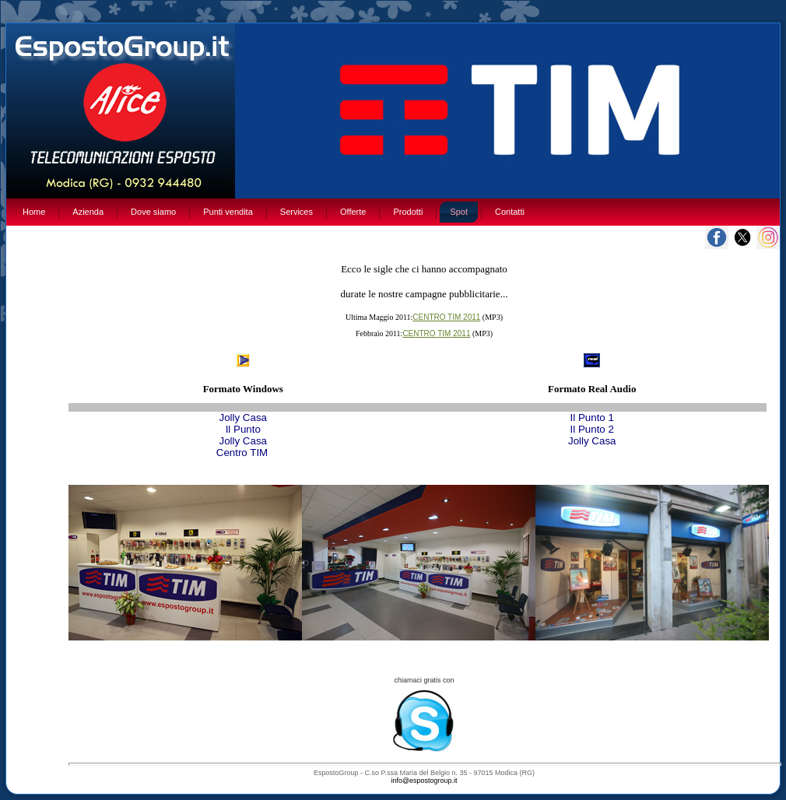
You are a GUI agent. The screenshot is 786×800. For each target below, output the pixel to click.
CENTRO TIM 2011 (446, 317)
